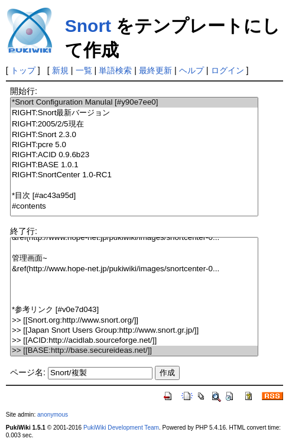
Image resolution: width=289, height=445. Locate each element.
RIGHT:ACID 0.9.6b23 (134, 155)
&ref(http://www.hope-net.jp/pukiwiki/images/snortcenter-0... (134, 238)
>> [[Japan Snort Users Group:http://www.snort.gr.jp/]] (134, 331)
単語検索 (115, 70)
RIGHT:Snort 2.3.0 (134, 135)
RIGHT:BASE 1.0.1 (134, 165)
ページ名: (28, 372)
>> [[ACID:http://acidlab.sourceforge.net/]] (134, 341)
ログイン (227, 70)
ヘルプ (191, 70)
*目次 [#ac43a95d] (134, 196)
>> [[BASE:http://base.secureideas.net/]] (134, 351)
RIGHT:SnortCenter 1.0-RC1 (134, 175)
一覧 (84, 70)
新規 (60, 70)
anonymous (52, 414)
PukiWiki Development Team (121, 427)
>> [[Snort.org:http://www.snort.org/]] (134, 321)
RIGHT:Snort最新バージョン (134, 113)
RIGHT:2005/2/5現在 (134, 124)
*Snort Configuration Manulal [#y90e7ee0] (134, 103)
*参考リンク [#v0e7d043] (134, 310)
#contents (134, 207)
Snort (88, 25)
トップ (23, 70)
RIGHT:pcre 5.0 (134, 145)
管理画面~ (134, 258)
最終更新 (155, 70)
